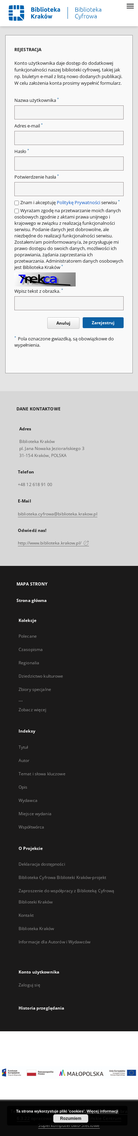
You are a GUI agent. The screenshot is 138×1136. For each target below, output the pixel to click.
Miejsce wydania (35, 814)
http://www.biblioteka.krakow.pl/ (53, 543)
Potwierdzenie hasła (36, 177)
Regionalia (29, 663)
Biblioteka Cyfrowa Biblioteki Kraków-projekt (62, 877)
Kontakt (26, 915)
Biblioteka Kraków (36, 928)
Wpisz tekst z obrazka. (38, 291)
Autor (24, 760)
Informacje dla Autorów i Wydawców (54, 942)
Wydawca (28, 800)
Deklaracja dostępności (42, 864)
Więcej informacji (102, 1111)
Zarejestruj (103, 323)
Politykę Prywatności (78, 203)
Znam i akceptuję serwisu (70, 203)
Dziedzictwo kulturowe (41, 676)
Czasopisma (31, 649)
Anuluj (63, 323)
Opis (23, 787)
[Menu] (130, 5)
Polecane (28, 636)
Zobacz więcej (33, 710)
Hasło (21, 151)
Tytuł (23, 747)
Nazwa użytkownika (36, 100)
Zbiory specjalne (35, 689)
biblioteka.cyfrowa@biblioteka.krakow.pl (57, 514)
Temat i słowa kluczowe (42, 774)
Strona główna (31, 600)
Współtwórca (31, 827)
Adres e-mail (28, 126)
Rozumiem (71, 1118)
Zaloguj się (29, 985)
